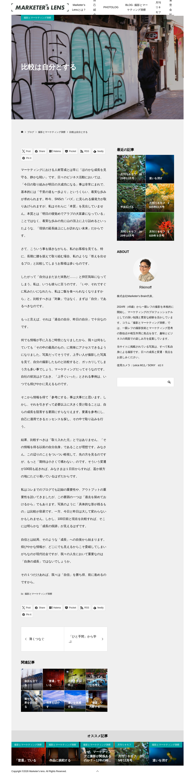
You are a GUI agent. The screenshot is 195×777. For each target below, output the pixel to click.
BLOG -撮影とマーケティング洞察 (136, 7)
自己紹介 (94, 7)
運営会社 (170, 7)
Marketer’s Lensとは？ (79, 7)
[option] (28, 754)
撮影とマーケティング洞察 (37, 17)
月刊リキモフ (158, 7)
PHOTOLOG (110, 7)
